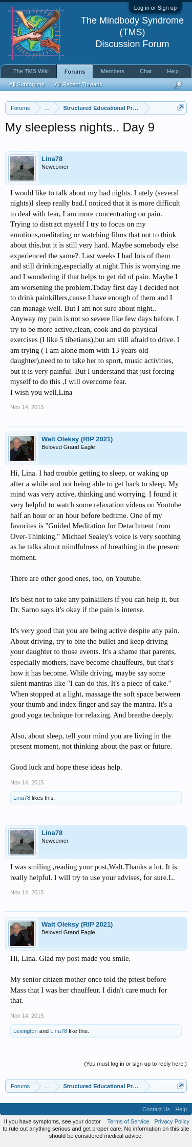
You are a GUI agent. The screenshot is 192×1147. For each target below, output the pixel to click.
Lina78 (51, 159)
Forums (75, 72)
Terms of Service (129, 1121)
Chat (146, 71)
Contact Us (156, 1109)
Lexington (25, 1031)
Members (112, 71)
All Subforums (26, 84)
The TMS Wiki (31, 71)
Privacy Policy (172, 1121)
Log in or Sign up (155, 8)
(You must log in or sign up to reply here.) (135, 1064)
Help (173, 71)
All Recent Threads (78, 84)
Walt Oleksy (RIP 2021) (77, 439)
